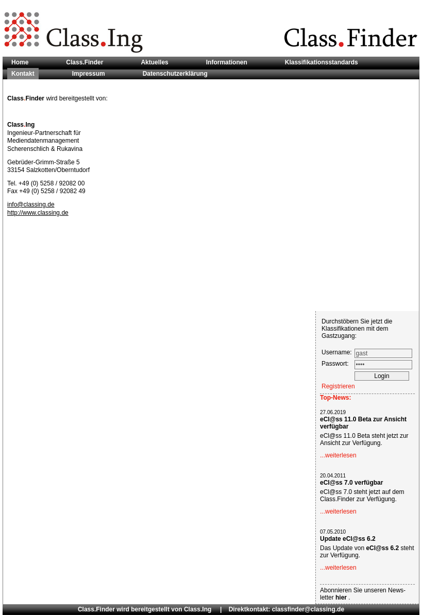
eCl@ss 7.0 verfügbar (351, 482)
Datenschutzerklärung (175, 73)
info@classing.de (31, 204)
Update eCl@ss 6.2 (348, 538)
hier (341, 597)
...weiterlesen (338, 455)
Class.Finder (84, 62)
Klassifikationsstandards (321, 62)
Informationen (226, 62)
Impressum (88, 73)
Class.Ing (197, 609)
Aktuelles (154, 62)
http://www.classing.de (38, 212)
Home (19, 62)
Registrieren (338, 386)
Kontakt (23, 73)
